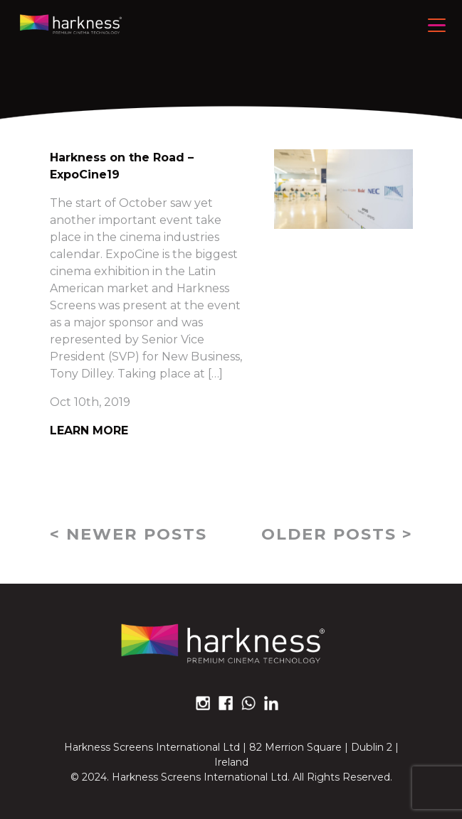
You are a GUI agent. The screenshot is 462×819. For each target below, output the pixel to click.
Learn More (89, 430)
